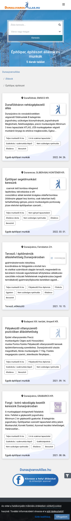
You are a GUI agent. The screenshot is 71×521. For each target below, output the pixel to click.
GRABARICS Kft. (45, 396)
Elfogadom (61, 516)
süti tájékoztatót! (55, 511)
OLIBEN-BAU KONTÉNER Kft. (50, 172)
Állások (9, 78)
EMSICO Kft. (43, 98)
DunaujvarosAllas (11, 72)
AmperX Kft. (52, 321)
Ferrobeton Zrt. (45, 247)
